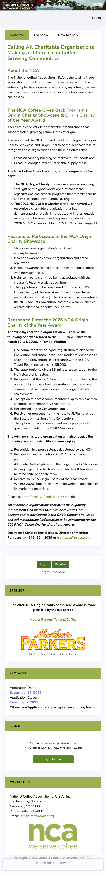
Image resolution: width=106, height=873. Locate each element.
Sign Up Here (53, 759)
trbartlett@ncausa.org (37, 816)
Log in (96, 18)
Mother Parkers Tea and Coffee (53, 619)
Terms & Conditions (44, 497)
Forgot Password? (53, 572)
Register (60, 564)
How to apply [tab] (68, 35)
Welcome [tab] (17, 35)
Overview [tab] (41, 35)
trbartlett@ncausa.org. (74, 537)
